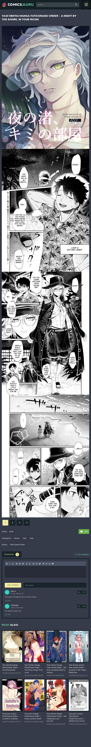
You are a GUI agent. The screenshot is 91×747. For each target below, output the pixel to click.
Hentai (17, 538)
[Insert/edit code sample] (46, 563)
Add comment (13, 585)
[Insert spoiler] (49, 563)
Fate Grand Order (17, 544)
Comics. (21, 4)
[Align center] (19, 563)
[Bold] (6, 563)
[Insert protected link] (39, 563)
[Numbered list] (29, 563)
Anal (32, 538)
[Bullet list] (26, 563)
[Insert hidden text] (52, 563)
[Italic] (9, 563)
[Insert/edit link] (36, 563)
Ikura (11, 531)
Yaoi (24, 538)
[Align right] (22, 563)
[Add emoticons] (33, 563)
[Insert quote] (43, 563)
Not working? (82, 554)
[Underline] (12, 563)
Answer (8, 600)
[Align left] (16, 563)
